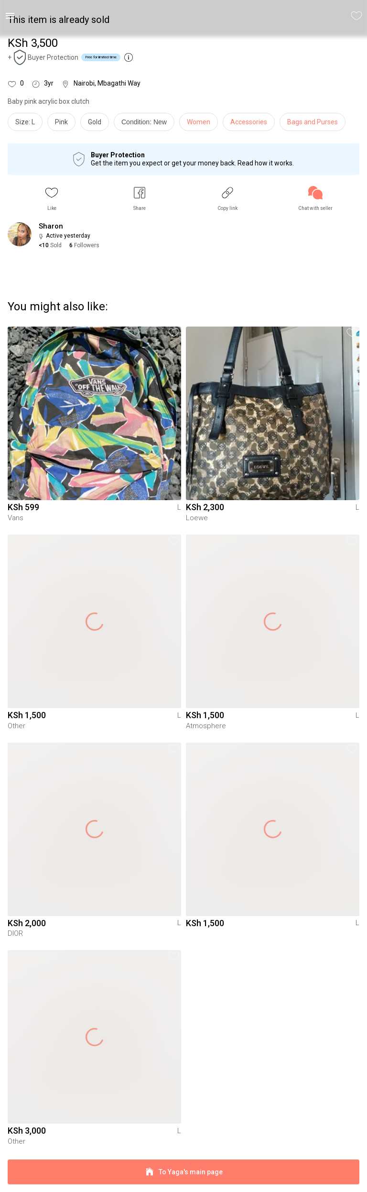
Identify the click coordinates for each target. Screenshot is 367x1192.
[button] (51, 199)
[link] (315, 199)
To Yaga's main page (183, 1172)
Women (198, 122)
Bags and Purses (312, 122)
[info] (146, 124)
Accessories (248, 122)
